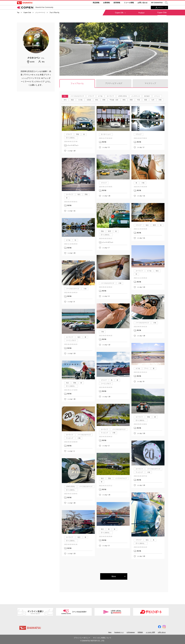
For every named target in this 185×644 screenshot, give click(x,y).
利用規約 (140, 632)
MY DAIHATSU (157, 3)
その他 (80, 100)
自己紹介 (147, 96)
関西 (131, 100)
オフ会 (100, 96)
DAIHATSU (24, 2)
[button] (166, 2)
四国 (145, 100)
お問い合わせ (142, 3)
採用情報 (117, 3)
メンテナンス (135, 96)
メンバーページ (40, 12)
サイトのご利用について (102, 638)
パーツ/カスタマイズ (77, 96)
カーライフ (110, 96)
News (109, 632)
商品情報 (96, 3)
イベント (157, 96)
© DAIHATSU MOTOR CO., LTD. (92, 641)
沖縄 (160, 100)
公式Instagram (131, 632)
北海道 (89, 100)
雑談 (72, 100)
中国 (138, 100)
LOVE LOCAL (122, 96)
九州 (152, 100)
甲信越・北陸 (114, 100)
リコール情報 (129, 3)
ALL (65, 96)
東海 (124, 100)
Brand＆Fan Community (35, 7)
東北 (96, 100)
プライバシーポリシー (82, 638)
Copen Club (27, 12)
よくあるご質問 (150, 632)
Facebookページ (119, 632)
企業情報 (106, 3)
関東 (104, 100)
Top (18, 12)
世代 (65, 100)
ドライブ (91, 96)
